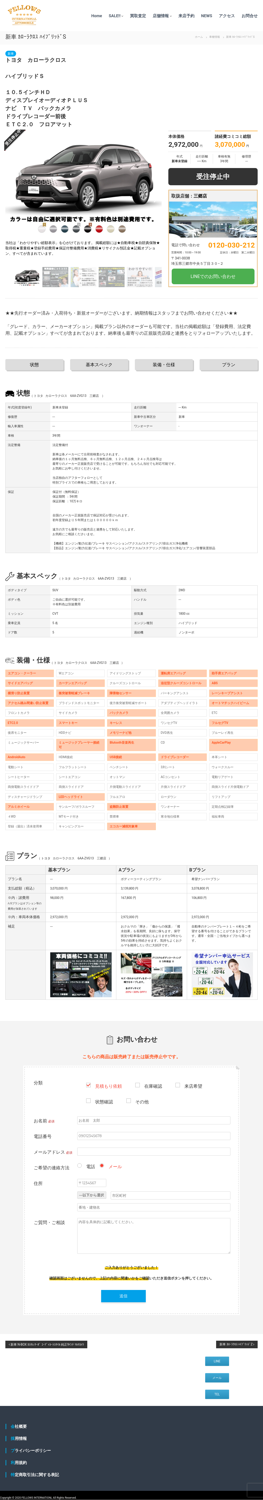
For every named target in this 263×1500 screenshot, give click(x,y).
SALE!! (115, 15)
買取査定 (138, 15)
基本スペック (99, 364)
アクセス (227, 15)
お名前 (44, 1120)
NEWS (206, 15)
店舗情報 (161, 15)
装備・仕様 (164, 364)
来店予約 (186, 15)
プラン (228, 364)
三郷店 (200, 196)
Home (96, 15)
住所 (38, 1183)
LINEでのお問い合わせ (213, 276)
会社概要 (19, 1426)
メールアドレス (53, 1152)
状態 (34, 364)
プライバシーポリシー (31, 1450)
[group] (83, 198)
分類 (38, 1083)
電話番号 (43, 1136)
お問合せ (250, 15)
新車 (11, 53)
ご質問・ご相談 (49, 1222)
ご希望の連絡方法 (51, 1167)
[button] (156, 198)
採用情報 (19, 1438)
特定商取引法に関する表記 (35, 1474)
